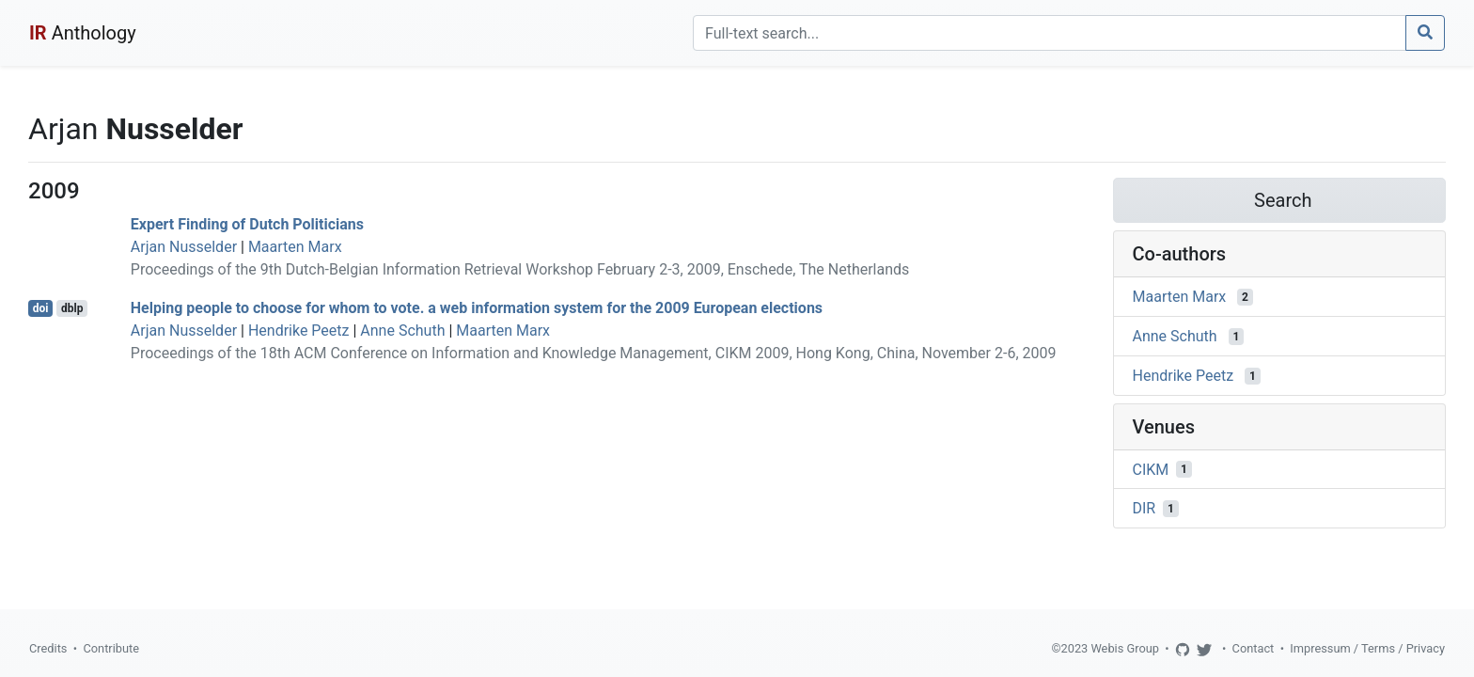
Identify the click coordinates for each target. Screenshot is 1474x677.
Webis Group (1124, 648)
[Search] (1049, 33)
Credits (48, 648)
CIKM (1151, 469)
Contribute (111, 648)
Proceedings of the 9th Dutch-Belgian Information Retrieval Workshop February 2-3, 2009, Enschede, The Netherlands (520, 269)
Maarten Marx (295, 247)
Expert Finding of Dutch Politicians (247, 224)
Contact (1253, 648)
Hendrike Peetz (299, 330)
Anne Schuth (402, 330)
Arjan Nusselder (184, 247)
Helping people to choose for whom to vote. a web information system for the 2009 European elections (477, 308)
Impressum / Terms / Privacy (1367, 648)
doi (41, 308)
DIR (1144, 508)
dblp (72, 308)
